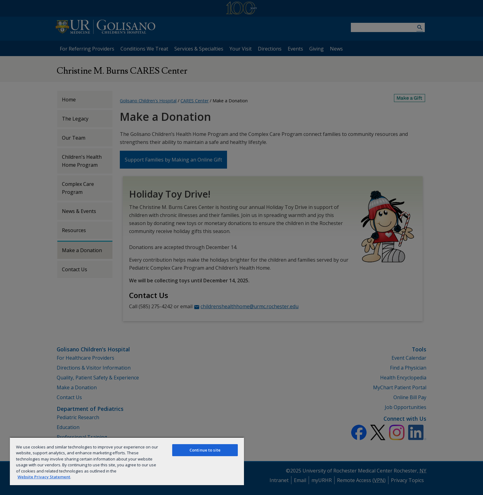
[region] (127, 461)
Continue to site (205, 450)
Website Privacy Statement (44, 477)
